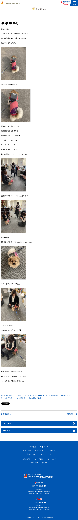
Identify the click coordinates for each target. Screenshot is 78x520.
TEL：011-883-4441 (33, 509)
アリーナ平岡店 (38, 459)
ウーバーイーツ (8, 395)
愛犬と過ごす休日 (34, 398)
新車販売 (33, 447)
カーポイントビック (24, 395)
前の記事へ (6, 414)
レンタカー (51, 450)
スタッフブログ (51, 459)
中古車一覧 (44, 447)
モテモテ (9, 398)
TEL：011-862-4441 (33, 493)
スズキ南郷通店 (53, 395)
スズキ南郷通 (39, 395)
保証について (32, 454)
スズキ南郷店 (26, 459)
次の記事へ (72, 414)
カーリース (39, 450)
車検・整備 (27, 450)
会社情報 (44, 463)
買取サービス (46, 454)
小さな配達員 (20, 398)
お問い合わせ (34, 463)
